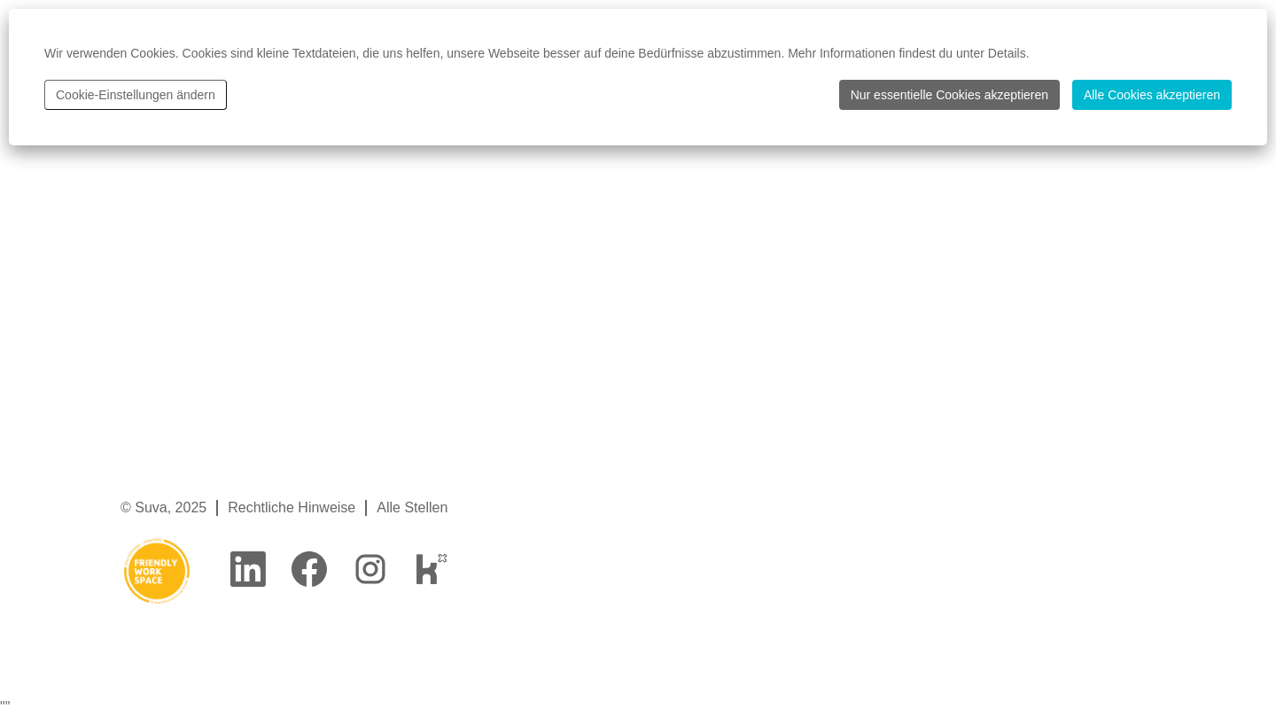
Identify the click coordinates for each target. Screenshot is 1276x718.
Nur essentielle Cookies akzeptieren (949, 95)
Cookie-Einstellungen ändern (135, 95)
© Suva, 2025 (163, 507)
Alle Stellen (412, 507)
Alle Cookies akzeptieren (1152, 95)
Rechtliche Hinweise (291, 507)
